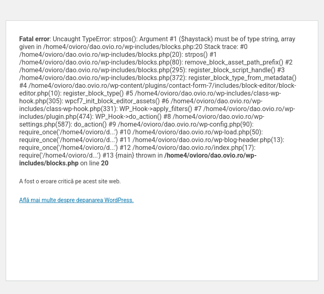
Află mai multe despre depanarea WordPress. (76, 200)
